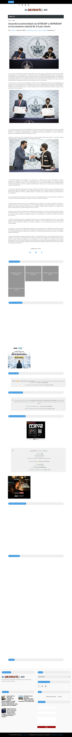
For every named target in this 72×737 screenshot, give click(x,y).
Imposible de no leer (32, 30)
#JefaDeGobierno (23, 381)
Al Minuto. (25, 734)
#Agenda (32, 450)
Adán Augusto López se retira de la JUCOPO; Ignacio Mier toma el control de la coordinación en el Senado (9, 712)
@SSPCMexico (47, 400)
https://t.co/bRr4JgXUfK (43, 382)
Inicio (9, 20)
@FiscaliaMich (54, 400)
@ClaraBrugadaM (31, 381)
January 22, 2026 (51, 408)
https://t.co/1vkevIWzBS (44, 461)
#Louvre (45, 450)
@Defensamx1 (34, 400)
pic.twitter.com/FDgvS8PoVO (40, 467)
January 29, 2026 (49, 384)
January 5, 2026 (47, 469)
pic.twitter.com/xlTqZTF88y (46, 406)
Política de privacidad (51, 696)
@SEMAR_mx (40, 400)
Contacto (60, 696)
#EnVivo (15, 381)
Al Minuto (12, 30)
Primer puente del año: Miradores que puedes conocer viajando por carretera (26, 699)
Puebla (13, 20)
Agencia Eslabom (56, 734)
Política (40, 30)
